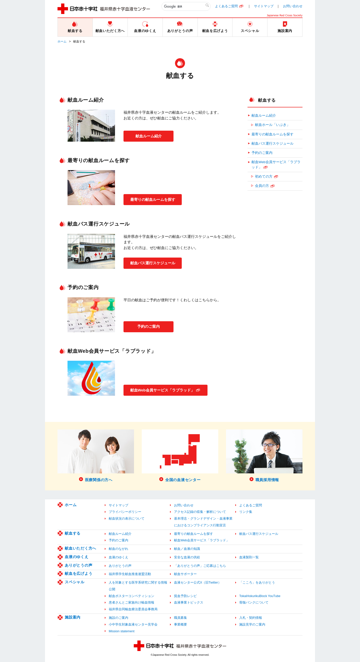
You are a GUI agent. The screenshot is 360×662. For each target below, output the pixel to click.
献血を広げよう (78, 573)
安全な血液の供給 (187, 557)
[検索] (186, 6)
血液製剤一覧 (249, 557)
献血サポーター (185, 574)
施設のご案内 (118, 618)
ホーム (62, 41)
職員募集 (180, 618)
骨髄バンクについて (253, 602)
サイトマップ (264, 6)
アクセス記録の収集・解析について (200, 512)
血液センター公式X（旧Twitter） (197, 582)
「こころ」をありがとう (257, 582)
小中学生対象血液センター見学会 (133, 624)
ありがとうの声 (78, 565)
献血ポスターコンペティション (131, 596)
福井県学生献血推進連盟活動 (130, 574)
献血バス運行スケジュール (155, 263)
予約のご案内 (148, 326)
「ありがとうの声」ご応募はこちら (200, 566)
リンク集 (245, 512)
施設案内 (72, 617)
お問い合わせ (292, 6)
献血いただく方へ (80, 548)
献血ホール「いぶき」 (272, 125)
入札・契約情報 (250, 618)
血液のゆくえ (76, 557)
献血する (267, 100)
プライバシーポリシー (125, 512)
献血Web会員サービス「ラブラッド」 (165, 389)
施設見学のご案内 (252, 624)
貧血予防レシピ (185, 596)
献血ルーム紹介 (148, 135)
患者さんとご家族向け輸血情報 (131, 602)
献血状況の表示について (126, 518)
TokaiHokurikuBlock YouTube (259, 596)
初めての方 (263, 176)
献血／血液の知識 (187, 549)
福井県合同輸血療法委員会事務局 (133, 609)
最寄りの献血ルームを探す (155, 199)
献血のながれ (118, 549)
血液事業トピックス (188, 602)
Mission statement (121, 631)
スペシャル (74, 582)
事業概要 (180, 624)
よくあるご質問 (226, 6)
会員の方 (262, 186)
